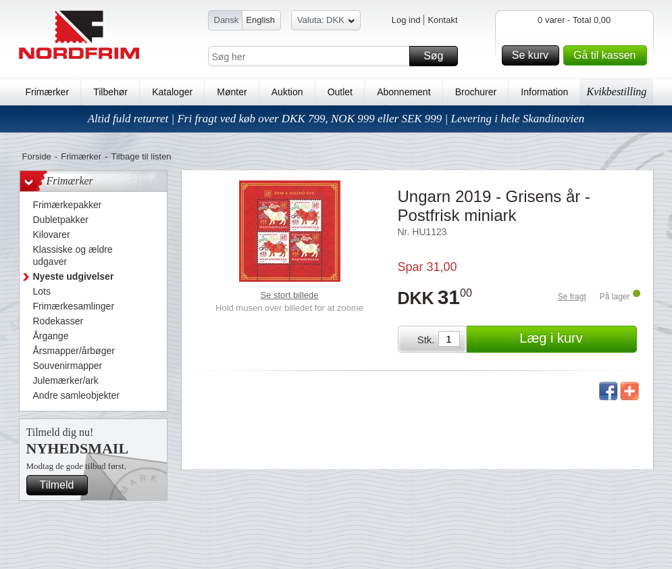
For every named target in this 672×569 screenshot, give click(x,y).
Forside (36, 156)
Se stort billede (290, 295)
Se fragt (572, 296)
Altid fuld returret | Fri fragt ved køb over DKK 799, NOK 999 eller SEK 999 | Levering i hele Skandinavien (336, 118)
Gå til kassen (607, 55)
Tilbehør (110, 91)
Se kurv (533, 55)
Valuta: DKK (326, 22)
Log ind (406, 20)
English (260, 20)
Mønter (232, 91)
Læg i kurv (575, 339)
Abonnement (403, 91)
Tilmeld (62, 485)
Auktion (287, 91)
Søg (438, 56)
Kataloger (172, 91)
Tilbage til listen (141, 156)
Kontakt (442, 20)
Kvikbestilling (616, 91)
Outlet (340, 91)
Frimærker (48, 91)
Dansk (226, 20)
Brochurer (475, 91)
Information (544, 91)
